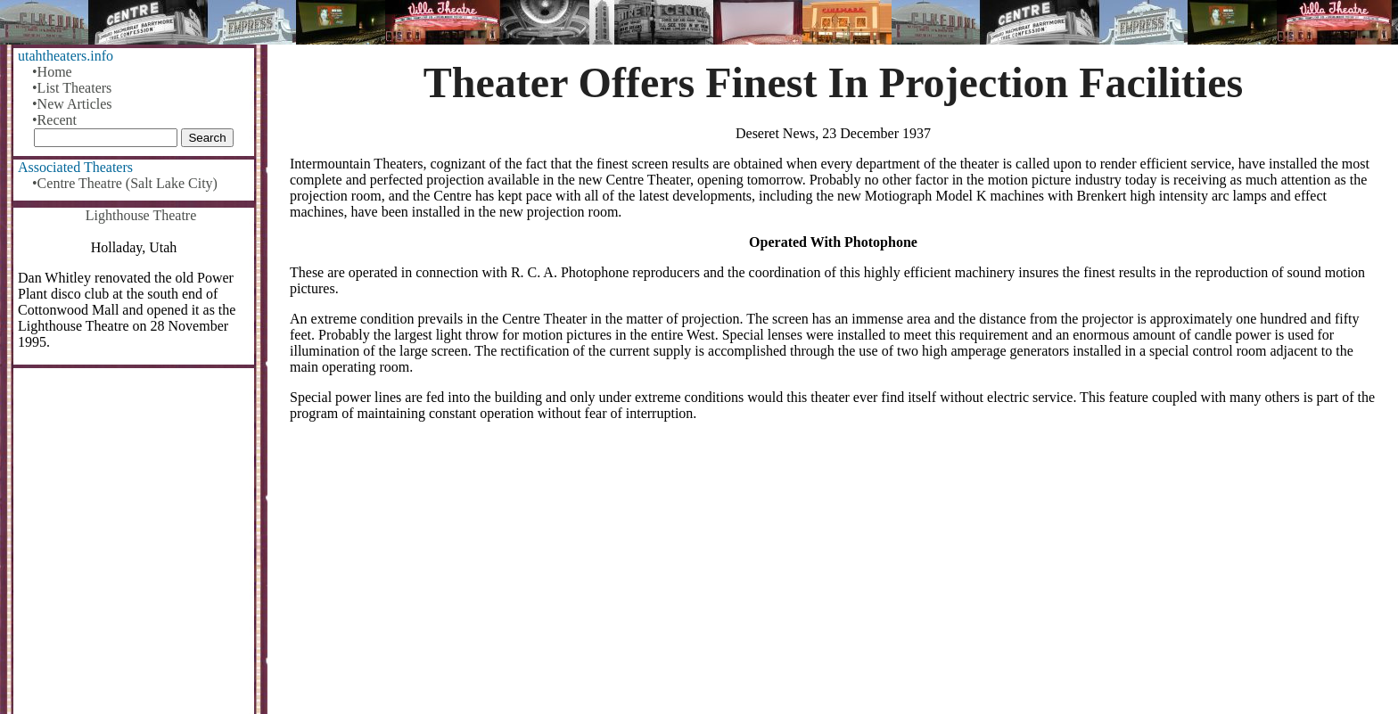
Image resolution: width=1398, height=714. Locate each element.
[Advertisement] (834, 575)
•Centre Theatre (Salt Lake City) (125, 183)
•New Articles (72, 103)
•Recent (54, 119)
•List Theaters (71, 87)
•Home (52, 71)
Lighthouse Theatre (141, 215)
